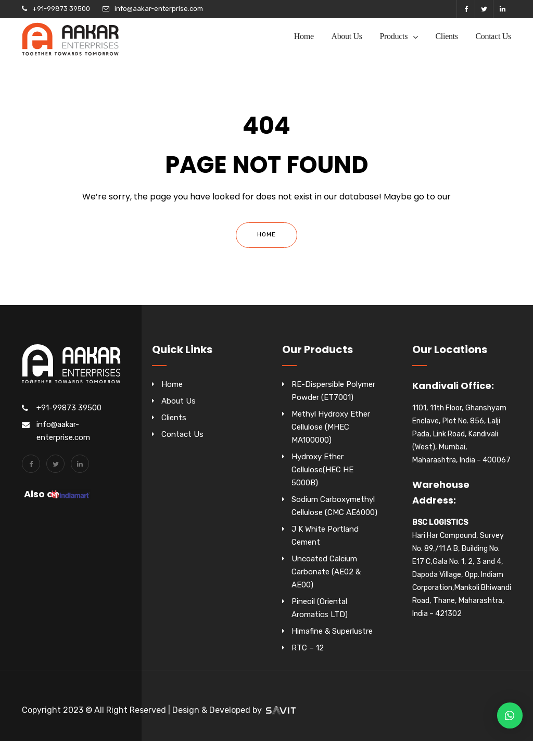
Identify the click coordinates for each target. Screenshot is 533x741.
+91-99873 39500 (61, 8)
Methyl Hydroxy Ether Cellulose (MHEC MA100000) (330, 427)
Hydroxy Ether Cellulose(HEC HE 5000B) (322, 469)
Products (393, 36)
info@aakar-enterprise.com (159, 8)
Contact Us (493, 36)
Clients (447, 36)
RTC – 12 (307, 647)
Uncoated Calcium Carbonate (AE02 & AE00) (326, 571)
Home (304, 36)
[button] (510, 715)
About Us (346, 36)
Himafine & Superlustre (332, 631)
